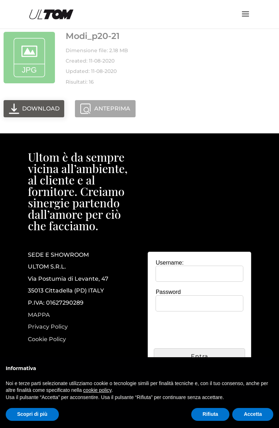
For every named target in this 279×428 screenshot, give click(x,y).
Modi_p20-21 (93, 36)
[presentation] (208, 331)
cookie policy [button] (97, 390)
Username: (169, 263)
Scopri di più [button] (32, 414)
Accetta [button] (253, 414)
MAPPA (39, 314)
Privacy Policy (48, 327)
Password (168, 292)
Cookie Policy (47, 339)
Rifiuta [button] (210, 414)
